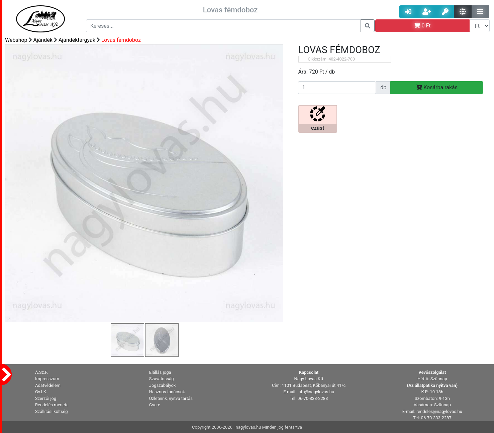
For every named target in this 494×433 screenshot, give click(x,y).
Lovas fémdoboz (121, 40)
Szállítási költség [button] (51, 411)
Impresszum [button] (47, 378)
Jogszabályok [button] (162, 385)
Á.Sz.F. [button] (41, 372)
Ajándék (43, 40)
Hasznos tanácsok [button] (167, 391)
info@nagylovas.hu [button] (315, 391)
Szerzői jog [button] (45, 398)
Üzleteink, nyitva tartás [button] (171, 398)
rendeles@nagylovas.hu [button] (439, 411)
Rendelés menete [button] (52, 404)
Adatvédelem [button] (48, 385)
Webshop (16, 40)
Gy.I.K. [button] (41, 391)
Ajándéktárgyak (77, 40)
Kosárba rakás (437, 87)
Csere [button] (154, 404)
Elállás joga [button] (160, 372)
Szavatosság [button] (161, 378)
